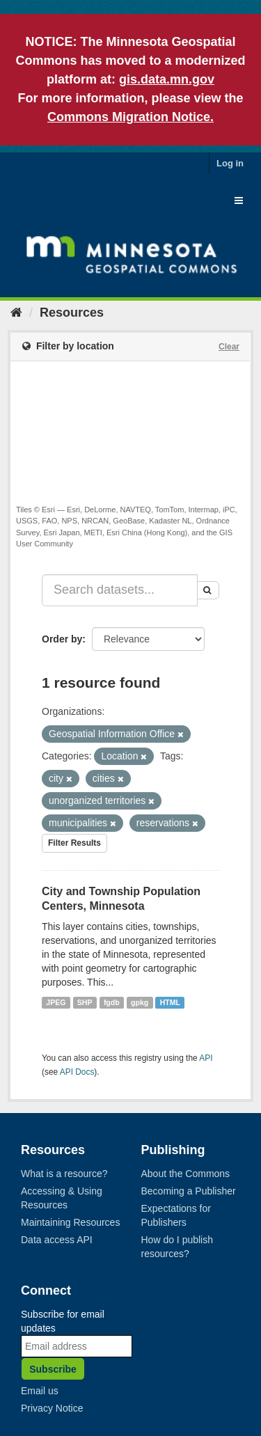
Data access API (57, 1239)
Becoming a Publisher (188, 1191)
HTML (170, 1002)
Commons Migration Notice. (130, 117)
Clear (229, 347)
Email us (39, 1390)
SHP (85, 1002)
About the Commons (185, 1173)
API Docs (77, 1072)
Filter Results (74, 843)
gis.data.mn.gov (166, 79)
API (205, 1058)
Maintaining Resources (70, 1222)
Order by (62, 639)
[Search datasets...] (120, 590)
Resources (72, 312)
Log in (230, 163)
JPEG (55, 1002)
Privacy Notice (52, 1408)
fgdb (112, 1002)
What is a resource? (64, 1173)
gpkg (139, 1002)
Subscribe (53, 1369)
